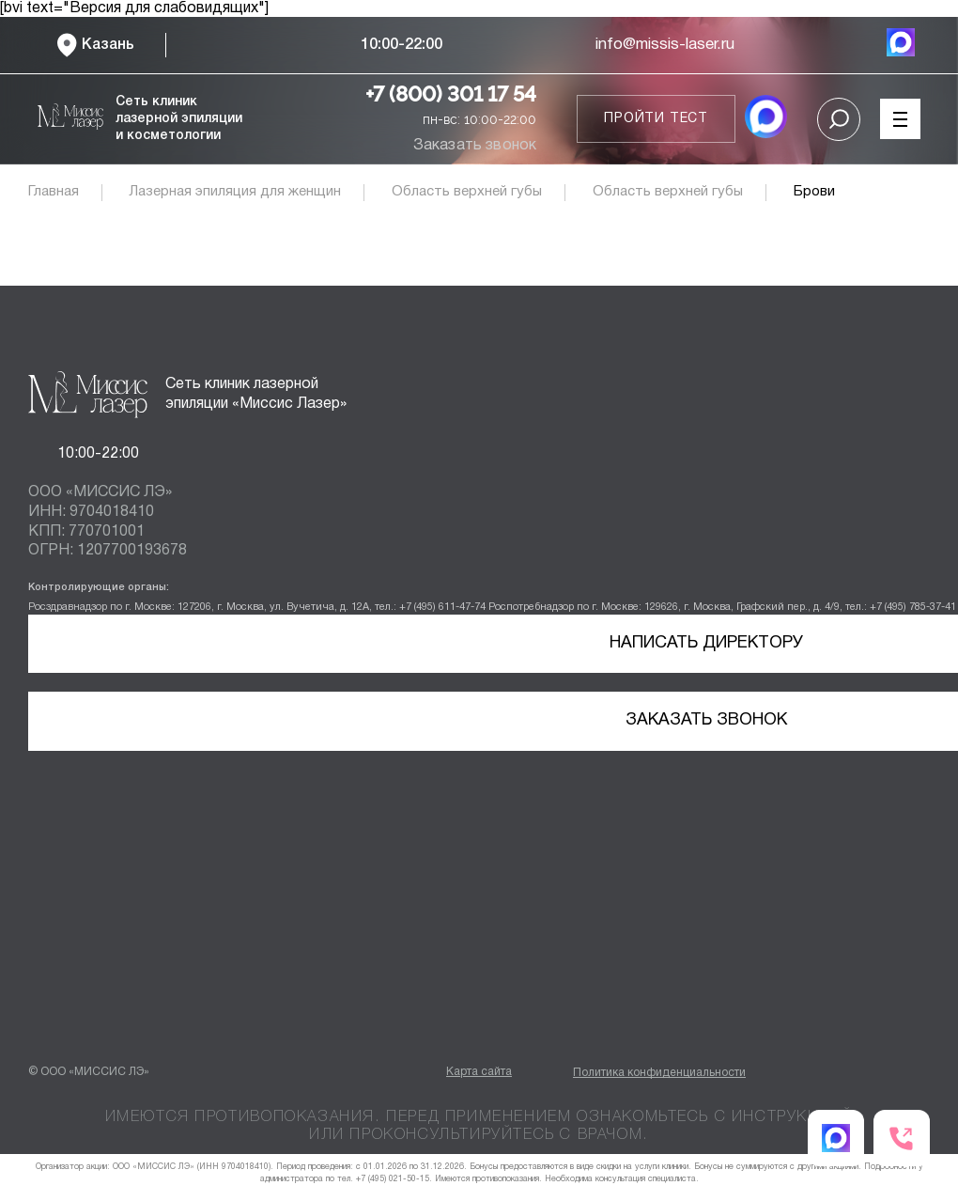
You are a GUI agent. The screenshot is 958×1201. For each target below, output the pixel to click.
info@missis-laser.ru (664, 45)
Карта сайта (479, 1072)
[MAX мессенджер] (901, 44)
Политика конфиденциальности (659, 1073)
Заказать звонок (474, 145)
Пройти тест (656, 119)
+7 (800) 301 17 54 (450, 94)
